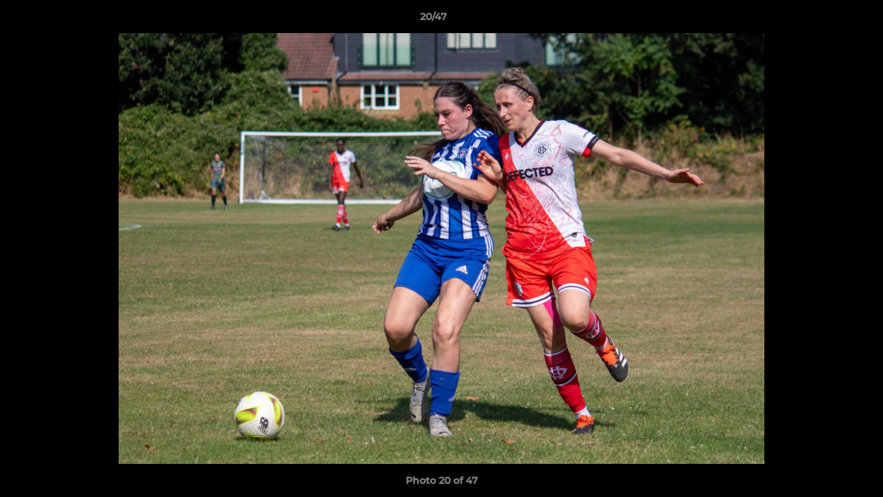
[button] (825, 20)
